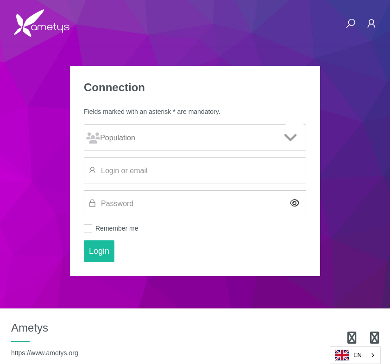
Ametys (44, 339)
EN (348, 355)
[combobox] (355, 355)
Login (99, 251)
